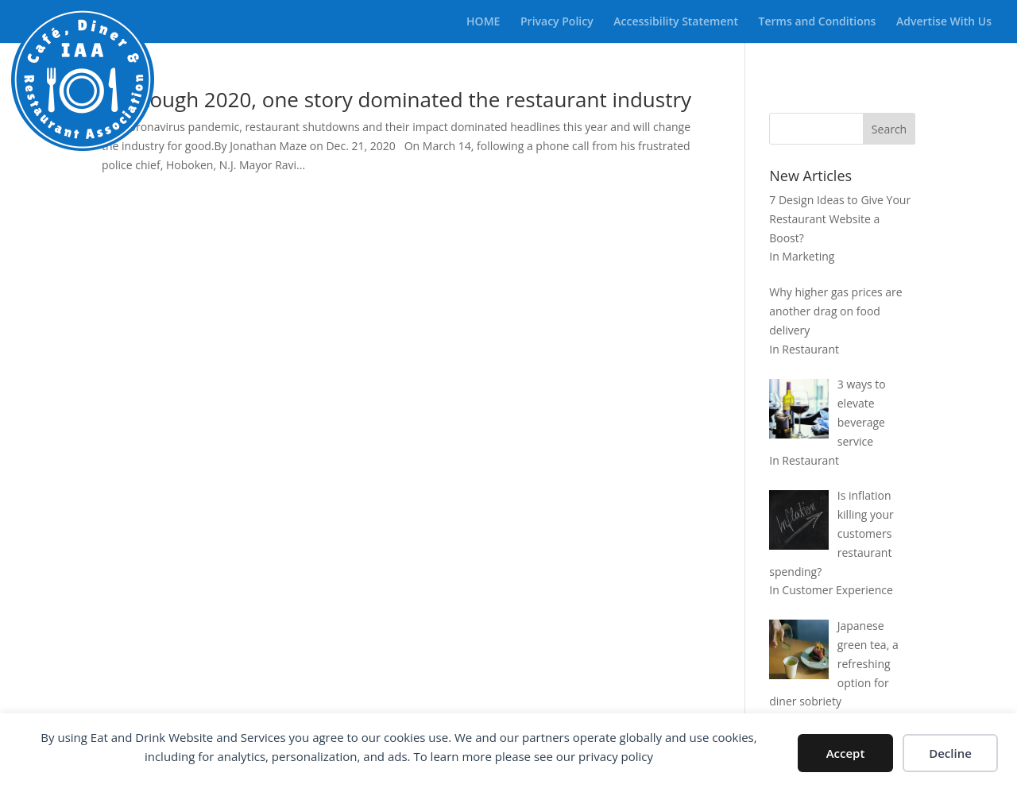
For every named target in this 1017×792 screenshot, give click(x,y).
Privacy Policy (557, 22)
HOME (483, 22)
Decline (950, 753)
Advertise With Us (944, 22)
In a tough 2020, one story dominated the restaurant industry (396, 99)
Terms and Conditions (817, 22)
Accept (845, 753)
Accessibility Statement (675, 22)
